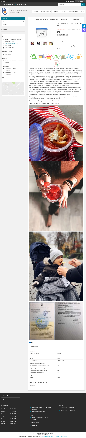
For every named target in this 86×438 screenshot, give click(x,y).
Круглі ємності (53, 19)
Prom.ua (51, 433)
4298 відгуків (71, 1)
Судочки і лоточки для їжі (41, 19)
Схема (4, 400)
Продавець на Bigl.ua (43, 434)
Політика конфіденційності (61, 436)
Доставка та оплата (74, 11)
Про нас (56, 11)
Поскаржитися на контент (48, 436)
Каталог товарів (45, 11)
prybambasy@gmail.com (11, 43)
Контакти (64, 11)
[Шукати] (83, 4)
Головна (36, 11)
